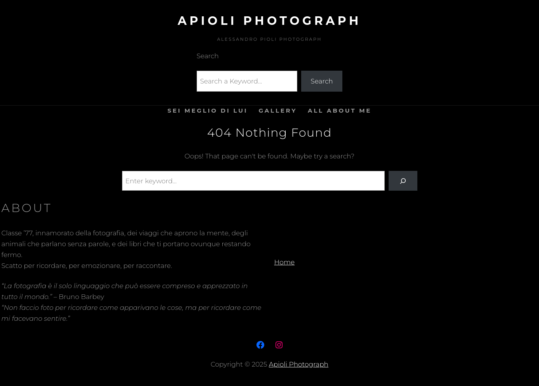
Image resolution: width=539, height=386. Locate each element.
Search (321, 81)
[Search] (403, 181)
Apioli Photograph (269, 21)
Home (284, 262)
